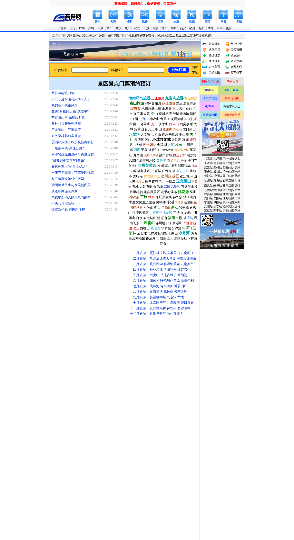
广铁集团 (143, 348)
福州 (192, 28)
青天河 (165, 119)
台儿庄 (150, 129)
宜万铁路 (105, 468)
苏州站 (227, 163)
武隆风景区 (172, 186)
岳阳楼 (188, 202)
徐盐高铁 (202, 443)
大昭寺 (138, 176)
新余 (66, 430)
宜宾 (60, 424)
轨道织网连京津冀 (64, 191)
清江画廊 (189, 197)
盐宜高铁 (161, 493)
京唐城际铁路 (224, 468)
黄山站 (236, 198)
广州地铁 (81, 360)
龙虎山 (189, 213)
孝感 (131, 398)
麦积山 (149, 171)
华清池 (133, 165)
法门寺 (192, 160)
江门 (131, 417)
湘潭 (86, 430)
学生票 (165, 354)
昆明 (105, 386)
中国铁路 (56, 348)
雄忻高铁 (201, 487)
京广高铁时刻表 (102, 373)
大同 (182, 405)
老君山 (145, 124)
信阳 (66, 398)
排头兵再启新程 (62, 203)
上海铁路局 (115, 348)
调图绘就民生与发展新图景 (71, 185)
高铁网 (107, 532)
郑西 (143, 35)
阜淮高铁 (149, 493)
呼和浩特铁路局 (145, 341)
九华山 (138, 155)
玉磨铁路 (190, 443)
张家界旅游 (153, 103)
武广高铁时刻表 (102, 367)
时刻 (113, 21)
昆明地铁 (178, 360)
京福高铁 (205, 373)
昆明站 (227, 210)
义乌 (202, 398)
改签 (126, 354)
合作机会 (134, 527)
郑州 (174, 28)
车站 (195, 72)
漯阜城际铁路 (198, 462)
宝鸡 (99, 405)
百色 (189, 417)
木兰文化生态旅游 (142, 202)
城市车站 (56, 354)
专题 (239, 21)
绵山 (154, 114)
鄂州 (156, 411)
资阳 (73, 424)
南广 (125, 35)
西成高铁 (183, 462)
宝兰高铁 (214, 443)
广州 (82, 28)
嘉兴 (105, 392)
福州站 (217, 175)
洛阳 (137, 392)
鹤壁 (124, 398)
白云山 (174, 124)
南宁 (99, 386)
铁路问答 (214, 49)
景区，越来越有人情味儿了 (71, 99)
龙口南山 (189, 129)
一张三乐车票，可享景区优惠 (72, 172)
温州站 (217, 190)
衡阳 (144, 398)
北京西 (208, 158)
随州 (169, 424)
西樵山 (145, 228)
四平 (99, 398)
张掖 (66, 411)
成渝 (160, 35)
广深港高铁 (162, 367)
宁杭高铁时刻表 (144, 373)
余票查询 (176, 354)
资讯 (97, 21)
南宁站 (217, 210)
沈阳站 (208, 206)
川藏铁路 (81, 462)
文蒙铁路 (162, 481)
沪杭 (90, 35)
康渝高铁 (149, 487)
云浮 (150, 405)
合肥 (201, 28)
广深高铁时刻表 (165, 373)
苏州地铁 (214, 360)
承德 (118, 424)
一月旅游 (139, 253)
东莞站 (208, 190)
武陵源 (179, 202)
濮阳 (92, 417)
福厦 (131, 35)
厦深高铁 (181, 373)
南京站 (217, 163)
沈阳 (112, 392)
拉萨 (195, 392)
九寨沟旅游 (174, 98)
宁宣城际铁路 (185, 500)
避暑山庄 (180, 286)
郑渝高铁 (81, 449)
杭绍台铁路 (187, 474)
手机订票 (154, 354)
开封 (86, 405)
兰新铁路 (56, 455)
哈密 (79, 411)
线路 (145, 21)
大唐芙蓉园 (147, 165)
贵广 (119, 35)
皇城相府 (165, 114)
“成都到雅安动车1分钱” (68, 160)
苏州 (164, 28)
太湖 (171, 144)
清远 (163, 398)
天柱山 (156, 134)
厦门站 (227, 175)
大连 (73, 386)
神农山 (154, 119)
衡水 (92, 424)
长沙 (146, 28)
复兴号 (196, 354)
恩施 (73, 405)
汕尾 (163, 405)
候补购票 (113, 379)
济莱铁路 (178, 436)
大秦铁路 (69, 455)
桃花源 (183, 192)
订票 (160, 21)
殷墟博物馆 (181, 114)
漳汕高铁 (223, 481)
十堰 (163, 417)
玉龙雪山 (183, 181)
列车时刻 (214, 43)
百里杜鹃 (136, 192)
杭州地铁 (141, 360)
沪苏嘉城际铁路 (106, 493)
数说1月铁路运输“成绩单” (70, 111)
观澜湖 (155, 228)
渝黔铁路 (81, 443)
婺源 (167, 264)
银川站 (236, 180)
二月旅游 (139, 258)
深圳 (91, 28)
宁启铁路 (105, 436)
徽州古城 (165, 155)
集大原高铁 (58, 493)
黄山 (176, 398)
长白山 (173, 233)
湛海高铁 (199, 481)
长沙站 (208, 175)
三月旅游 (139, 264)
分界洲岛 (178, 228)
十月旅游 (139, 302)
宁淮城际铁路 (86, 481)
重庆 (118, 28)
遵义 (86, 424)
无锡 (54, 386)
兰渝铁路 (108, 462)
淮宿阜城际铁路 (61, 500)
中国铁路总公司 (61, 341)
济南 (220, 28)
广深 (113, 35)
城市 (129, 21)
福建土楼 (175, 218)
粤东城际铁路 (86, 493)
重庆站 (208, 171)
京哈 (78, 35)
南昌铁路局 (130, 348)
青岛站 (217, 180)
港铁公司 (221, 341)
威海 (144, 411)
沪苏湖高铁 (154, 474)
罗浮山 (177, 223)
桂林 (118, 405)
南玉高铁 (119, 500)
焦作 (214, 411)
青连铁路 (56, 462)
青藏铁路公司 (188, 348)
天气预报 (236, 49)
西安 (183, 28)
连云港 (163, 430)
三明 (86, 411)
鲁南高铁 (56, 474)
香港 (182, 392)
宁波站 (208, 202)
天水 (112, 424)
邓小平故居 (167, 181)
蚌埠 (163, 392)
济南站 (236, 163)
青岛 (66, 386)
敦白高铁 (224, 500)
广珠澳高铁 (118, 487)
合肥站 (236, 175)
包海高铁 (81, 474)
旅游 (176, 21)
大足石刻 (146, 186)
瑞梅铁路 (161, 487)
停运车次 (117, 354)
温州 (92, 392)
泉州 (208, 392)
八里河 (134, 134)
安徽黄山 (173, 253)
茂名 (169, 411)
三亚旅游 (157, 98)
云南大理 (180, 291)
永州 (182, 411)
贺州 (124, 405)
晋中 (195, 405)
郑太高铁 (93, 449)
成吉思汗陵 (147, 160)
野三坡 (181, 103)
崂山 (158, 129)
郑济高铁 (105, 449)
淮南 (118, 398)
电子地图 (214, 72)
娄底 (92, 430)
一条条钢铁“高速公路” (67, 148)
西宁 (118, 392)
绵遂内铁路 (212, 493)
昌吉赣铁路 (94, 462)
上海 (73, 28)
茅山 (148, 139)
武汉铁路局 (177, 341)
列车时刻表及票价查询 (201, 379)
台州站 (227, 190)
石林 (135, 186)
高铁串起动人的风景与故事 (71, 197)
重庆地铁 (117, 360)
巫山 (193, 192)
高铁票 (85, 379)
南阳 (66, 424)
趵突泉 (184, 124)
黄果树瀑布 (169, 192)
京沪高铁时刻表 (61, 367)
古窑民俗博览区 (160, 213)
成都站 (217, 171)
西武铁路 (120, 462)
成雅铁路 (153, 443)
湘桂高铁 (153, 449)
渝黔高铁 (141, 436)
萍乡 (79, 430)
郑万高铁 (81, 455)
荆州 (112, 398)
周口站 (208, 198)
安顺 (112, 430)
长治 (202, 411)
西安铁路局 (85, 348)
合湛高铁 (211, 481)
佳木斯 (236, 202)
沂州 (189, 405)
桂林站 (227, 194)
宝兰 (172, 35)
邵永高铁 (113, 481)
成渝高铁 (187, 367)
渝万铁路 (178, 443)
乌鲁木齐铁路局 (208, 348)
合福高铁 (217, 373)
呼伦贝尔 (166, 280)
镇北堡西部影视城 (178, 165)
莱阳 (131, 411)
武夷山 (154, 275)
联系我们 (122, 527)
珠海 (176, 386)
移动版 (116, 532)
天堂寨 (145, 134)
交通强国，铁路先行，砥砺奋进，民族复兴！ (147, 3)
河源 (79, 417)
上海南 (208, 163)
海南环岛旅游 (139, 98)
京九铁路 (132, 455)
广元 (54, 411)
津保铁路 (183, 455)
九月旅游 (139, 297)
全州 (189, 411)
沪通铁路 (120, 455)
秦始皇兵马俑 (177, 160)
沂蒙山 (139, 129)
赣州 (73, 417)
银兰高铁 (71, 481)
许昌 (208, 424)
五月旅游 (139, 275)
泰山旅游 (136, 103)
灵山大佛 (135, 144)
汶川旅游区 (170, 176)
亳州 (214, 417)
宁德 (99, 411)
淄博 (105, 424)
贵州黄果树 (158, 308)
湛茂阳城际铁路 (205, 468)
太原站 (236, 167)
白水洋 (141, 218)
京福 (72, 35)
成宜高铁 (213, 474)
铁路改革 (224, 348)
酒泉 (73, 411)
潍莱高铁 (117, 443)
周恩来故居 (170, 134)
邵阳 (99, 430)
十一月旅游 (138, 308)
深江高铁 (189, 487)
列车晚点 (105, 354)
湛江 (176, 411)
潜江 (66, 405)
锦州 (144, 424)
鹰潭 (54, 430)
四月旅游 (139, 269)
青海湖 (170, 171)
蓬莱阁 (168, 129)
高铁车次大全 (232, 106)
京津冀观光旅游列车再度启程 (72, 154)
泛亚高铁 (81, 468)
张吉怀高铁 (94, 474)
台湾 (189, 392)
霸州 (137, 424)
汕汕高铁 (201, 474)
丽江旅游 (168, 103)
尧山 (154, 124)
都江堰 (185, 176)
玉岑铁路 (213, 487)
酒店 (207, 21)
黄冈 (163, 411)
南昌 (92, 386)
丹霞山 (149, 223)
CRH (204, 354)
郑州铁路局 (162, 341)
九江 (144, 392)
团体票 (134, 354)
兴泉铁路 (129, 436)
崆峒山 (138, 171)
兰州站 (227, 171)
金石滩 (142, 233)
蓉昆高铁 (202, 436)
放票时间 (126, 379)
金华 (208, 398)
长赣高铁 (150, 481)
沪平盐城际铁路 (102, 500)
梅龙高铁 (71, 487)
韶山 (150, 207)
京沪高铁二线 (170, 474)
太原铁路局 (126, 341)
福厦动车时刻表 (144, 367)
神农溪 (178, 197)
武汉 (137, 28)
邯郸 (86, 398)
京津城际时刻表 (82, 367)
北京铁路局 (79, 341)
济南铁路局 (100, 348)
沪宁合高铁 (175, 487)
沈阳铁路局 (112, 341)
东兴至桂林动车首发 (66, 136)
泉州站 (227, 202)
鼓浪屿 (188, 218)
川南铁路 (56, 436)
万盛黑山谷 (189, 186)
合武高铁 (202, 449)
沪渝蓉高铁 (124, 493)
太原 (79, 386)
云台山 (144, 119)
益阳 (86, 417)
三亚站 (208, 210)
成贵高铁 (159, 462)
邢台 (79, 398)
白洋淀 (191, 103)
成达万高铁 (58, 487)
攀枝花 (144, 430)
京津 (54, 35)
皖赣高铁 (214, 436)
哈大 (154, 35)
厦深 (137, 35)
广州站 (227, 158)
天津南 (217, 158)
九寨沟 (172, 297)
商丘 (150, 392)
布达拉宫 (182, 171)
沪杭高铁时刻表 (82, 373)
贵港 (137, 405)
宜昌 (60, 392)
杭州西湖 (156, 264)
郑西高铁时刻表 (123, 367)
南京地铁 (129, 360)
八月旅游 (139, 291)
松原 (105, 398)
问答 (223, 21)
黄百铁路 (146, 500)
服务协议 (172, 527)
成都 (210, 28)
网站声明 (159, 527)
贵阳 (112, 386)
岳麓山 (165, 207)
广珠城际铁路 (168, 468)
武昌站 (208, 194)
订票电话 (74, 379)
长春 (60, 386)
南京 (155, 28)
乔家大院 (143, 114)
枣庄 (79, 392)
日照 (66, 417)
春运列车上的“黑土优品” (69, 166)
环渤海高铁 (139, 474)
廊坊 (214, 392)
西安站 (227, 167)
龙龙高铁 (225, 474)
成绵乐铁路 (146, 462)
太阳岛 (161, 238)
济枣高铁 (200, 500)
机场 (210, 354)
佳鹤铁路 (158, 500)
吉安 (182, 417)
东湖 (170, 202)
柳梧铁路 (225, 487)
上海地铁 (69, 360)
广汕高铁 (69, 436)
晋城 (208, 411)
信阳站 (217, 198)
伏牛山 (163, 124)
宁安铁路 (69, 462)
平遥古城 (166, 275)
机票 (192, 21)
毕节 (195, 424)
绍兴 (195, 398)
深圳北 (236, 158)
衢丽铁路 (137, 493)
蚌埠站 (217, 185)
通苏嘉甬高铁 (134, 487)
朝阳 (124, 424)
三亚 (169, 386)
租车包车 (236, 72)
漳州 (156, 405)
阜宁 (202, 417)
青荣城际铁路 (132, 468)
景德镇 (236, 185)
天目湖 (176, 139)
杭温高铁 (81, 436)
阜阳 (169, 392)
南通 (189, 424)
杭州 (109, 28)
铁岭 (92, 398)
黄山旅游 (190, 98)
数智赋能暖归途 (62, 93)
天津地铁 (105, 360)
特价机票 (214, 55)
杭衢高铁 (186, 481)
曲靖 (118, 430)
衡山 (157, 207)
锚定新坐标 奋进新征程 (68, 209)
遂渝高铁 (129, 449)
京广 (60, 35)
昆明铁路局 (207, 341)
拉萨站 (236, 210)
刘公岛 (177, 129)
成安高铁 (93, 443)
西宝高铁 (141, 449)
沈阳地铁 (190, 360)
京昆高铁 (93, 436)
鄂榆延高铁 (85, 487)
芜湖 (54, 424)
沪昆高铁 (175, 367)
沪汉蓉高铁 (201, 367)
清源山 (162, 218)
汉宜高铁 (193, 373)
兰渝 (184, 35)
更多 (229, 28)
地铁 (217, 354)
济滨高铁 (225, 493)
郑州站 (217, 167)
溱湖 (185, 139)
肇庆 (131, 405)
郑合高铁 (171, 462)
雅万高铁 (69, 474)
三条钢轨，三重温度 (66, 130)
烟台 (137, 411)
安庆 (105, 417)
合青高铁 (69, 443)
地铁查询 (214, 61)
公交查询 (236, 61)
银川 (202, 392)
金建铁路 (105, 443)
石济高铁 (166, 449)
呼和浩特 (213, 430)
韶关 (156, 398)
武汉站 (208, 167)
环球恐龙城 (161, 139)
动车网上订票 (98, 379)
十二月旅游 (138, 313)
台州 (92, 411)
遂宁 (79, 405)
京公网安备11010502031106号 (173, 532)
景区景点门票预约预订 (124, 84)
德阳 (112, 411)
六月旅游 (139, 280)
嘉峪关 (159, 171)
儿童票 (163, 379)
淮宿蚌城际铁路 (82, 500)
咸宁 (137, 398)
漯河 (60, 398)
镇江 (66, 392)
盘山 (175, 108)
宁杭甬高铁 (216, 367)
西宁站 (236, 171)
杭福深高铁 (216, 449)
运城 (208, 405)
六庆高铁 (170, 500)
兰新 (190, 35)
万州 (54, 392)
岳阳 (137, 386)
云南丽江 (187, 253)
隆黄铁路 (190, 436)
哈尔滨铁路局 (95, 341)
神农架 (134, 197)
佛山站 (217, 194)
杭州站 (208, 180)
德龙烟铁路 (94, 455)
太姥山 (151, 218)
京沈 (84, 35)
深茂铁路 (159, 455)
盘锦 (150, 424)
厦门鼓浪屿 (158, 253)
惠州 (169, 405)
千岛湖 (146, 150)
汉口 (60, 405)
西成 (178, 35)
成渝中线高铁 (101, 487)
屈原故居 (165, 197)
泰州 (182, 424)
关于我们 (109, 527)
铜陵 (169, 398)
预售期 (143, 354)
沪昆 (102, 35)
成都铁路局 (172, 348)
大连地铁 (202, 360)
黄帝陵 (161, 160)
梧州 (144, 405)
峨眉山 (140, 181)
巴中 (169, 417)
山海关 (167, 108)
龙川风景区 (151, 155)
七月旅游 (139, 286)
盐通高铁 (141, 443)
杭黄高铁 (108, 455)
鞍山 (208, 386)
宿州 (156, 386)
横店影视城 (182, 150)
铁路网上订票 (59, 379)
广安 (124, 417)
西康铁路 (129, 443)
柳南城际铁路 (216, 462)
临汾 (202, 405)
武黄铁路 (132, 462)
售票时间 (138, 379)
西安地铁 (166, 360)
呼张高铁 (178, 449)
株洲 (118, 386)
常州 (150, 386)
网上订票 (236, 43)
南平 (189, 398)
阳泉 (176, 405)
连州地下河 (163, 223)
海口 (163, 386)
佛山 (189, 386)
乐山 (124, 411)
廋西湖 (139, 139)
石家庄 (227, 180)
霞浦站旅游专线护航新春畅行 (72, 142)
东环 (196, 35)
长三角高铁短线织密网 (67, 179)
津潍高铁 (174, 481)
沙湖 (160, 165)
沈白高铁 (71, 493)
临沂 (118, 417)
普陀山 (156, 150)
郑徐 (148, 35)
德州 (86, 392)
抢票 (146, 379)
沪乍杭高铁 (132, 500)
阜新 (131, 424)
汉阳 (150, 417)
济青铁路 (69, 468)
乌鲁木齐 (201, 430)
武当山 (153, 197)
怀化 (105, 430)
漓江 (174, 207)
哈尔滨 (227, 206)
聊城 (99, 417)
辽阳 (214, 386)
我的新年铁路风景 (64, 105)
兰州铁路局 (192, 341)
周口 (195, 417)
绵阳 (105, 411)
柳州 (195, 411)
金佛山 (158, 186)
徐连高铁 (56, 449)
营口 (202, 386)
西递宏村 (179, 155)
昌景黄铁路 (109, 474)
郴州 (150, 398)
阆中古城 (151, 181)
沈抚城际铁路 (216, 455)
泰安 (131, 386)
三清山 (178, 213)
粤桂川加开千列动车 (66, 123)
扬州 (176, 424)
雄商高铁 (138, 481)
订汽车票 (214, 66)
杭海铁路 (153, 436)
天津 (100, 28)
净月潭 (184, 233)
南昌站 (208, 185)
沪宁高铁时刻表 (61, 373)
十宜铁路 (117, 436)
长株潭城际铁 (186, 468)
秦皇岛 (126, 430)
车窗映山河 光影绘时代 (68, 117)
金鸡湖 (162, 144)
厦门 (128, 28)
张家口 (153, 430)
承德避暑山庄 (151, 108)
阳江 (137, 417)
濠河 (192, 139)
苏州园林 (149, 144)
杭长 (207, 35)
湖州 (150, 411)
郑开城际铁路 (198, 455)
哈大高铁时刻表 (123, 373)
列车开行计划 (90, 354)
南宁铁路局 (157, 348)
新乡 (214, 424)
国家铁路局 (70, 348)
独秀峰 (184, 207)
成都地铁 (153, 360)
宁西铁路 (117, 468)
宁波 (99, 392)
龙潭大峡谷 (179, 119)
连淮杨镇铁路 (150, 468)
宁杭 (107, 35)
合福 (201, 35)
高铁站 (67, 354)
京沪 (66, 35)
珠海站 (227, 198)
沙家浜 (180, 145)
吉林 (156, 392)
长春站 (217, 206)
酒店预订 (236, 55)
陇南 (214, 405)
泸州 (163, 424)
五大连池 (173, 238)
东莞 (182, 386)
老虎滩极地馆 (157, 233)
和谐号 (186, 354)
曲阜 (176, 392)
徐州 (130, 392)
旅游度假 (236, 66)
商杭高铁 (69, 449)
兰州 (124, 392)
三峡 (143, 197)
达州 (60, 417)
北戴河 (154, 286)
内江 (79, 424)
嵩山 (136, 124)
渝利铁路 (93, 468)
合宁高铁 (190, 449)
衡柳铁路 (212, 500)
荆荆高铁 (173, 493)
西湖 (137, 150)
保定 (73, 398)
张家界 (236, 194)
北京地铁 (56, 360)
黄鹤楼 (161, 202)
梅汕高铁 (166, 443)
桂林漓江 (156, 269)
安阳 (54, 398)
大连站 (236, 206)
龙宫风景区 (152, 192)
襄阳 (156, 417)
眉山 (118, 411)
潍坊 (99, 424)
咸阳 (105, 405)
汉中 (176, 417)
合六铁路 (166, 436)
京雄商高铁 (58, 481)
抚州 (60, 430)
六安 (54, 405)
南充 (60, 411)
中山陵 (184, 134)
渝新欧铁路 (146, 455)
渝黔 (166, 35)
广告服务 (147, 527)
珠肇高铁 (198, 493)
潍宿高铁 (126, 481)
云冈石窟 (185, 108)
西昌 (112, 417)
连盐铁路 (171, 455)
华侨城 (166, 228)
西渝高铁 (117, 449)
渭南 (92, 405)
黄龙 (180, 297)
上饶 (182, 398)
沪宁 (96, 35)
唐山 (195, 386)
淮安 (144, 417)
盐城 (208, 417)
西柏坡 (135, 108)
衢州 (214, 398)
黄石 (54, 417)
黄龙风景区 (152, 176)
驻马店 (227, 185)
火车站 (76, 354)
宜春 (73, 430)
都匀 (112, 405)
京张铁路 (56, 468)
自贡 (156, 424)
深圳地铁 (93, 360)
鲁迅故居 (168, 150)
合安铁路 (56, 443)
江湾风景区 (140, 213)
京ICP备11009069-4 (145, 532)
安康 (202, 424)
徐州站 (236, 190)
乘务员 (224, 354)
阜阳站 (217, 202)
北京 (63, 28)
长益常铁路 (124, 474)
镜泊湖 (151, 238)
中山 (144, 386)
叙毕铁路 (186, 493)
